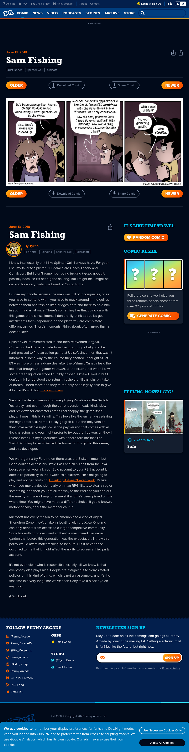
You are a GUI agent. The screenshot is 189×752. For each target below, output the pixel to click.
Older (16, 85)
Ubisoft (52, 70)
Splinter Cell (35, 70)
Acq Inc (9, 4)
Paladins (46, 252)
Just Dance (15, 70)
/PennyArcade (18, 637)
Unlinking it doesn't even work (72, 480)
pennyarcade (17, 657)
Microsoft (82, 252)
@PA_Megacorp (19, 650)
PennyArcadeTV (19, 644)
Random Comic (144, 237)
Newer (172, 85)
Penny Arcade (18, 671)
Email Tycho (61, 667)
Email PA (14, 692)
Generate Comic (150, 316)
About (83, 4)
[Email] (130, 658)
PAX (23, 4)
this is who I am (51, 390)
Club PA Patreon (19, 678)
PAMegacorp (17, 664)
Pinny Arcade (63, 4)
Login (144, 4)
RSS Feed (15, 685)
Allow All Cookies (162, 742)
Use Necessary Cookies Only (162, 730)
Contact (94, 4)
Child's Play (40, 4)
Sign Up (156, 4)
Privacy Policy (171, 669)
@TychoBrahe (62, 660)
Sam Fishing (37, 235)
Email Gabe (61, 642)
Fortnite (31, 252)
